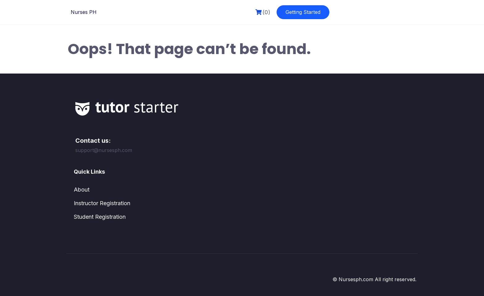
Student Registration (100, 217)
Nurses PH (84, 12)
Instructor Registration (102, 203)
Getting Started (303, 12)
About (82, 189)
